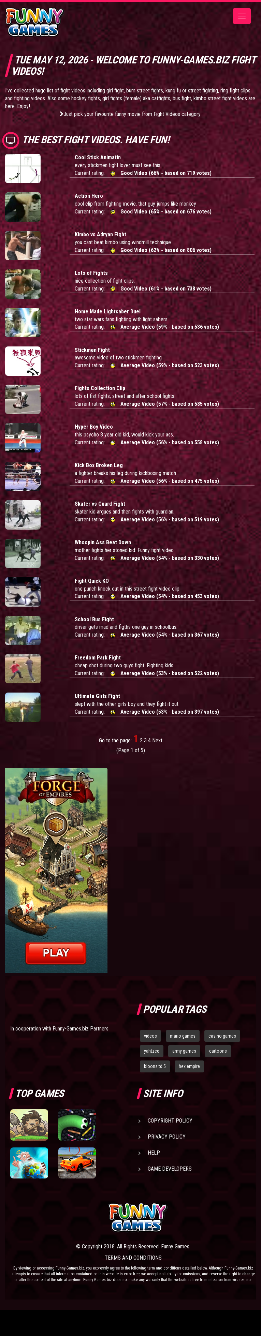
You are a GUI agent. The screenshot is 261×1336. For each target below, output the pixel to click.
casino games (222, 1036)
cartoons (218, 1051)
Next (157, 740)
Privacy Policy (167, 1136)
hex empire (189, 1066)
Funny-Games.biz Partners (80, 1028)
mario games (182, 1036)
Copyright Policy (170, 1120)
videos (150, 1036)
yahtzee (151, 1051)
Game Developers (170, 1169)
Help (154, 1152)
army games (184, 1051)
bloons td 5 (155, 1066)
